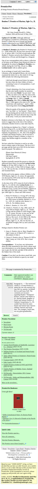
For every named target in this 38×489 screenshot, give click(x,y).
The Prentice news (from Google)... (13, 443)
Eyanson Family (9, 360)
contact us (5, 473)
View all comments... (8, 436)
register (13, 1)
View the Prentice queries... (11, 433)
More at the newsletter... (10, 383)
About (19, 450)
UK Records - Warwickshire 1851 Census (17, 373)
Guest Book (20, 449)
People (9, 13)
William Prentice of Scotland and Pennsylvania (19, 351)
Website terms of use (12, 453)
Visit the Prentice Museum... (11, 440)
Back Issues (7, 324)
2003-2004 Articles (8, 18)
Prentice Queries (30, 449)
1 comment (32, 17)
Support (13, 450)
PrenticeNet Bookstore (11, 423)
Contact (24, 450)
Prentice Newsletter (8, 17)
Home (4, 13)
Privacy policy (26, 453)
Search (15, 315)
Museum (20, 13)
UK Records (8, 329)
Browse (6, 315)
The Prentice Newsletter (11, 349)
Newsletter (7, 322)
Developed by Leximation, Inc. (18, 455)
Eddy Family (8, 362)
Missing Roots (8, 327)
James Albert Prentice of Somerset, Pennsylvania (19, 356)
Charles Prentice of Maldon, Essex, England (18, 369)
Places (14, 13)
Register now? (28, 279)
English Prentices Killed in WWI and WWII (18, 365)
